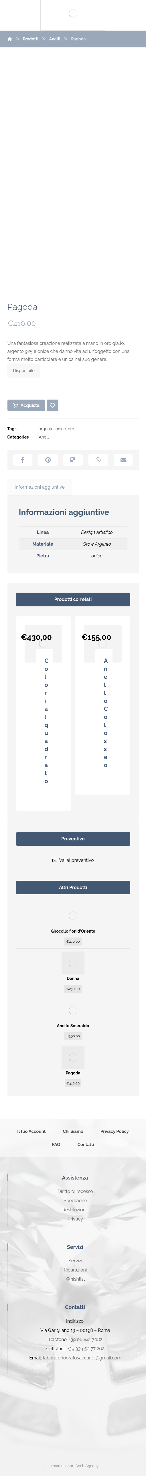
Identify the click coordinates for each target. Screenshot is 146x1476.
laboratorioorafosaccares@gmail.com (82, 1358)
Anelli (44, 437)
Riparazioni (75, 1270)
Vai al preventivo (73, 860)
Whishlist (75, 1279)
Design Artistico (97, 532)
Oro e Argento (97, 544)
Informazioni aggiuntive (40, 487)
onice (61, 428)
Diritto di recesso (75, 1191)
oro (71, 428)
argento (46, 428)
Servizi (75, 1260)
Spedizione (75, 1200)
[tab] (39, 487)
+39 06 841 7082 (85, 1339)
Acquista (30, 405)
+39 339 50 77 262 (85, 1348)
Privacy (75, 1219)
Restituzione (75, 1209)
